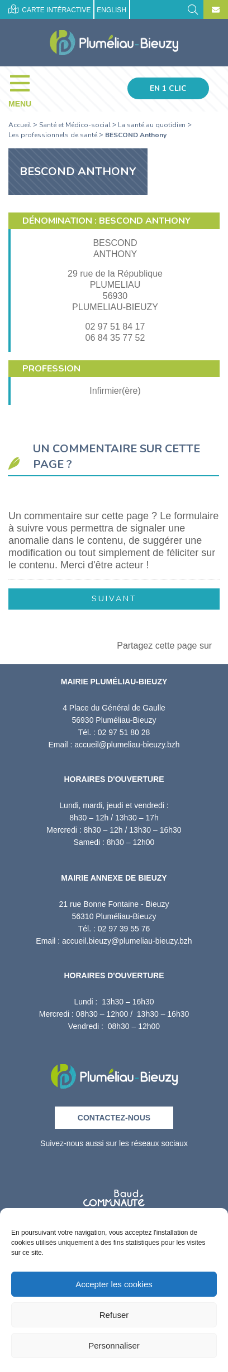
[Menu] (25, 88)
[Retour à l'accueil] (114, 1072)
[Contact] (216, 10)
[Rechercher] (193, 8)
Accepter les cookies (114, 1284)
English (111, 10)
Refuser (114, 1315)
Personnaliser (114, 1345)
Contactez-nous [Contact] (114, 1117)
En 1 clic (168, 88)
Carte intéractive (49, 9)
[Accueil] (114, 42)
